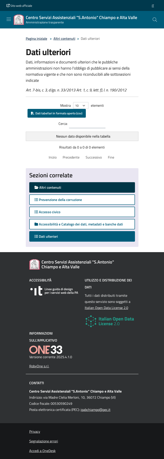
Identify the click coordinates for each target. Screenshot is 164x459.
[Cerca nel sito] (154, 19)
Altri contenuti (64, 38)
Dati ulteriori (50, 236)
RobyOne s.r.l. (39, 366)
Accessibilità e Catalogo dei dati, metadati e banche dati (79, 224)
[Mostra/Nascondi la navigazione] (8, 19)
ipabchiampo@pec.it (95, 409)
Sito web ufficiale (19, 5)
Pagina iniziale (36, 38)
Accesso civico (47, 212)
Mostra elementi (82, 105)
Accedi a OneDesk (42, 450)
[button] (152, 6)
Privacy (34, 431)
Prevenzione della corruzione (58, 199)
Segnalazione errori (43, 441)
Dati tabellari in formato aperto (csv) (56, 113)
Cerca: (63, 123)
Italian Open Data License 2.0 (106, 307)
